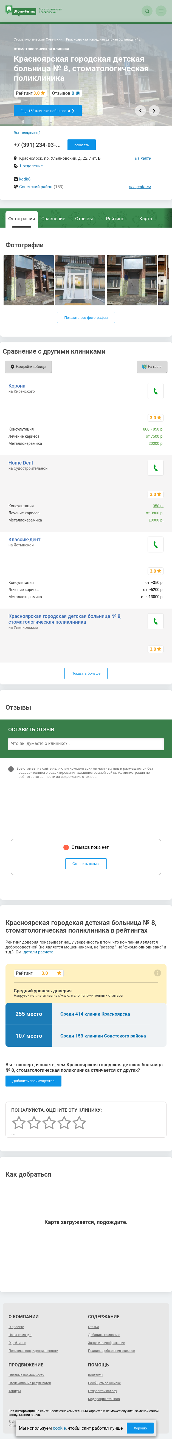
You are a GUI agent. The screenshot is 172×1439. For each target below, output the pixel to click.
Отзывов (63, 93)
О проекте (16, 1327)
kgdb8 (24, 179)
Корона (17, 386)
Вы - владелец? (27, 133)
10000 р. (156, 520)
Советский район (35, 186)
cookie (59, 1428)
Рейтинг (114, 218)
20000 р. (156, 443)
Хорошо (140, 1428)
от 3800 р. (155, 513)
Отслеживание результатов (30, 1383)
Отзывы (84, 218)
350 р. (158, 506)
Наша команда (20, 1335)
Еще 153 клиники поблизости (48, 111)
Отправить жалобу (102, 1391)
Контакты (95, 1375)
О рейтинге (17, 1343)
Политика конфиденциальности (33, 1351)
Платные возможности (26, 1375)
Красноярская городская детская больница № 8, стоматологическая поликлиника (65, 619)
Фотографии (21, 218)
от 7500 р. (155, 436)
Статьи (93, 1327)
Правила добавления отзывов (111, 1351)
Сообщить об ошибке (104, 1383)
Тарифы (15, 1391)
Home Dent (21, 463)
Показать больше (86, 673)
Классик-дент (25, 539)
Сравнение (53, 218)
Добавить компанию (104, 1335)
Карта (145, 218)
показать (81, 145)
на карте (143, 158)
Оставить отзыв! (86, 864)
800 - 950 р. (153, 429)
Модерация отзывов (104, 1399)
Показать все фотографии (86, 318)
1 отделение (31, 166)
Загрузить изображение (106, 1343)
